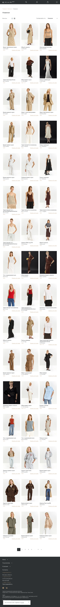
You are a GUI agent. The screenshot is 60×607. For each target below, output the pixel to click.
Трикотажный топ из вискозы (28, 145)
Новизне (53, 18)
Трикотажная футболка (9, 79)
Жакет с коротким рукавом (28, 112)
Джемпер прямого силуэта (47, 275)
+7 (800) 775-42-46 (6, 582)
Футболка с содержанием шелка (48, 307)
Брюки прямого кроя (8, 145)
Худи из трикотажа (26, 470)
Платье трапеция (44, 145)
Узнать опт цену (16, 50)
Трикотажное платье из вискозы (48, 210)
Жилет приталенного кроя (10, 47)
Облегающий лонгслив (45, 47)
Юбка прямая (24, 275)
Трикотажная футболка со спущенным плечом (46, 341)
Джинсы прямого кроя (9, 470)
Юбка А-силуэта (25, 47)
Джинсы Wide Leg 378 (27, 242)
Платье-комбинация (45, 79)
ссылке (22, 602)
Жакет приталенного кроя (46, 112)
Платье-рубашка (25, 340)
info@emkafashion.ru (6, 572)
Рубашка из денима (8, 535)
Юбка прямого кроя (26, 79)
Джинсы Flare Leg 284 (45, 503)
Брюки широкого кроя (8, 112)
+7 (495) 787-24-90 (6, 576)
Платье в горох (43, 438)
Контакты (5, 570)
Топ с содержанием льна (9, 275)
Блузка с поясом (44, 405)
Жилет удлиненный (26, 373)
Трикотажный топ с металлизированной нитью (10, 210)
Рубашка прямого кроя (27, 177)
